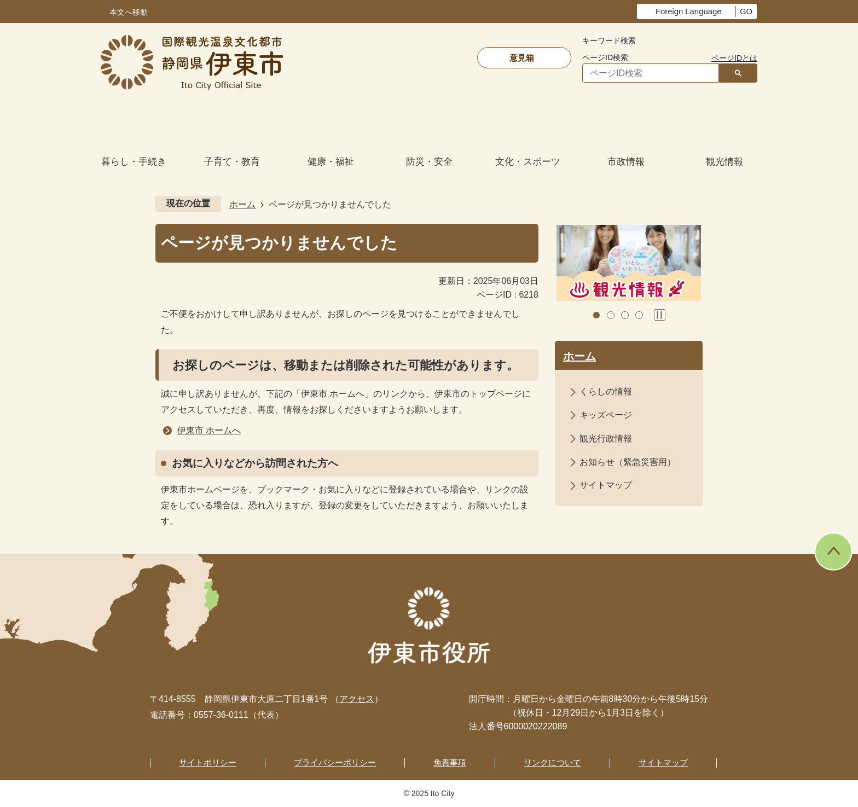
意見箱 (521, 57)
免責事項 (449, 762)
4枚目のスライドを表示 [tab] (639, 315)
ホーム (242, 204)
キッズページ (605, 415)
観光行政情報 (605, 438)
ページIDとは (734, 58)
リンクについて (552, 762)
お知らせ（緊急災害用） (627, 462)
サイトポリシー (207, 762)
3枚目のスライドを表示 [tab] (625, 315)
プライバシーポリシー (335, 762)
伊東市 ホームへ (209, 430)
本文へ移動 (128, 12)
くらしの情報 (605, 391)
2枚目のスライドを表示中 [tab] (610, 315)
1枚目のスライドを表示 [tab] (596, 315)
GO (746, 11)
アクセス (356, 699)
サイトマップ (605, 485)
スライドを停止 (659, 315)
